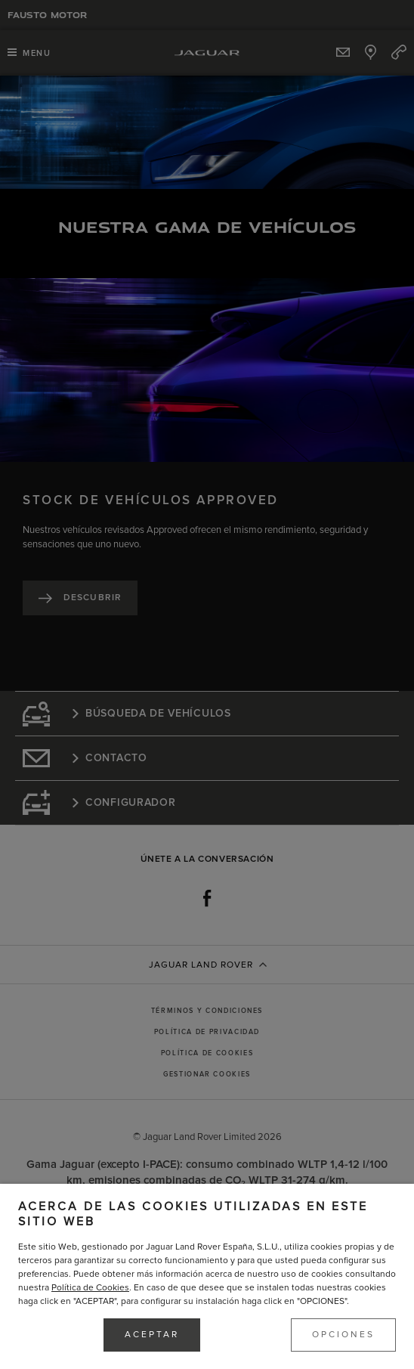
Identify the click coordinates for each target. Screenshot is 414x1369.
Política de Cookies (90, 1287)
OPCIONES (343, 1334)
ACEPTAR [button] (152, 1334)
